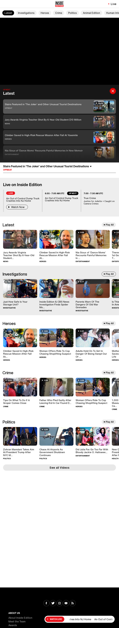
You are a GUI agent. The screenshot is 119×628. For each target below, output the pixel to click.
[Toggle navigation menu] (4, 4)
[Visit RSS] (72, 603)
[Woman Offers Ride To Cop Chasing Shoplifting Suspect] (56, 338)
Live (114, 3)
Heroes (45, 13)
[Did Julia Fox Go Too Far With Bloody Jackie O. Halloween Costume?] (93, 436)
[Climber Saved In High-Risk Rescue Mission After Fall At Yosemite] (56, 239)
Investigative (9, 308)
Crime (58, 13)
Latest (8, 13)
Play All (110, 225)
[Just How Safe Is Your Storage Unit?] (20, 288)
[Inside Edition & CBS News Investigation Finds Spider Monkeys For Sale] (56, 288)
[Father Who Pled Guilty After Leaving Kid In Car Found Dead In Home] (56, 387)
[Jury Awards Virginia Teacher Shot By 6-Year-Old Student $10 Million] (20, 239)
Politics (72, 13)
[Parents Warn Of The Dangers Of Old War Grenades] (93, 288)
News (7, 123)
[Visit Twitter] (53, 603)
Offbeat (8, 108)
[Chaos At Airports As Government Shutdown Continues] (56, 436)
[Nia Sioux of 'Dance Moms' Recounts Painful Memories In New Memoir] (93, 239)
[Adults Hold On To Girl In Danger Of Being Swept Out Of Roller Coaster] (93, 338)
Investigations (26, 13)
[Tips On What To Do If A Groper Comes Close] (20, 387)
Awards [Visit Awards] (12, 625)
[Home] (59, 3)
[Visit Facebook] (46, 603)
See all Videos (59, 467)
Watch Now (17, 207)
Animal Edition (91, 13)
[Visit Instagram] (59, 603)
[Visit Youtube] (66, 603)
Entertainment (12, 154)
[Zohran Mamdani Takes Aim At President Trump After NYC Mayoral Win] (20, 436)
